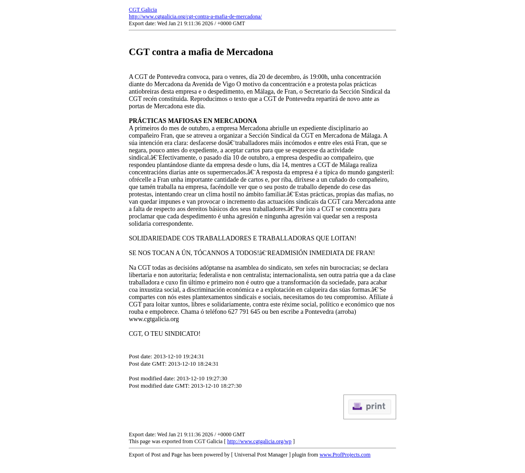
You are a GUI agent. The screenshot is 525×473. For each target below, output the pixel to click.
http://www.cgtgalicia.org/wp (259, 441)
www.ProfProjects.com (345, 454)
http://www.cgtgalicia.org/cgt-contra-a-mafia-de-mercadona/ (195, 16)
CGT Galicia (143, 9)
